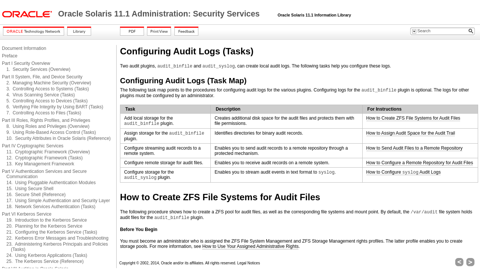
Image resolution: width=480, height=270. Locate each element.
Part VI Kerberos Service (26, 214)
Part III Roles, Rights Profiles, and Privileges (46, 120)
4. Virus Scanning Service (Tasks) (40, 95)
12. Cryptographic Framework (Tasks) (44, 157)
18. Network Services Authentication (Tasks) (50, 206)
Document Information (24, 48)
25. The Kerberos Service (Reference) (45, 261)
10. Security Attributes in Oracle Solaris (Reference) (58, 138)
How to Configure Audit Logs (403, 172)
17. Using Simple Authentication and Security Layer (58, 200)
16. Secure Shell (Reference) (36, 194)
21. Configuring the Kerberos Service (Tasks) (51, 232)
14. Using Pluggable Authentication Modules (51, 182)
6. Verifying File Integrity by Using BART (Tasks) (54, 107)
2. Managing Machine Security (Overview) (48, 83)
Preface (9, 55)
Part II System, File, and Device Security (42, 77)
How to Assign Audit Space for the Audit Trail (410, 133)
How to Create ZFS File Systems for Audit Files (413, 118)
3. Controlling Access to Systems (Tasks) (47, 89)
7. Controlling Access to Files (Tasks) (43, 113)
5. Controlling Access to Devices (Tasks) (47, 101)
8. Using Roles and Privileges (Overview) (47, 126)
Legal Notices (248, 263)
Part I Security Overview (26, 63)
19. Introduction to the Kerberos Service (46, 220)
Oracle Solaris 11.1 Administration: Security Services (160, 13)
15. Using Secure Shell (29, 188)
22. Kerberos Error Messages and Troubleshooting (57, 238)
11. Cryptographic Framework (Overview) (48, 151)
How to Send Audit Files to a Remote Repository (414, 148)
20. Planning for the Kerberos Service (44, 226)
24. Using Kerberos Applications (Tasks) (46, 255)
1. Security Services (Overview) (38, 69)
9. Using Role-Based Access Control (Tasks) (51, 132)
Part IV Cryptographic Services (32, 145)
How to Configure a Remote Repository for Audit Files (419, 162)
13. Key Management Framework (40, 163)
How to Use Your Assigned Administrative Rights (250, 246)
